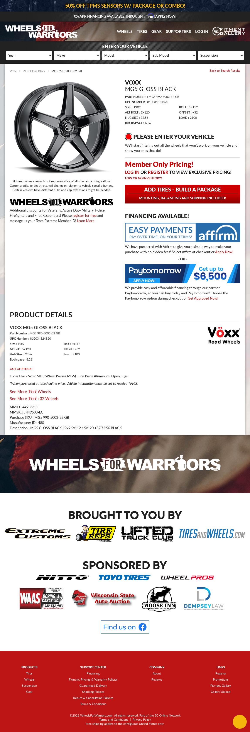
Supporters (178, 32)
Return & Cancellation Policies (93, 698)
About (157, 673)
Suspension (29, 685)
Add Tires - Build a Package (182, 193)
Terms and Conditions (113, 719)
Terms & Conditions (93, 704)
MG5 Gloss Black (33, 71)
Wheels (125, 32)
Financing (93, 673)
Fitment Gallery (220, 685)
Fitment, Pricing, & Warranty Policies (93, 679)
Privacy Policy (142, 719)
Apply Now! (224, 252)
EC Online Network (168, 715)
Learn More (85, 221)
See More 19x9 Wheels (30, 392)
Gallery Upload (220, 691)
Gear (156, 32)
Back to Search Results (224, 70)
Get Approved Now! (203, 298)
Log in (132, 172)
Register (158, 172)
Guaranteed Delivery (93, 685)
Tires (142, 32)
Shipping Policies (93, 691)
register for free (84, 215)
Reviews (156, 679)
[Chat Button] (240, 722)
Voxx (13, 71)
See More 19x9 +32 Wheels (34, 399)
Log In (201, 32)
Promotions (220, 679)
